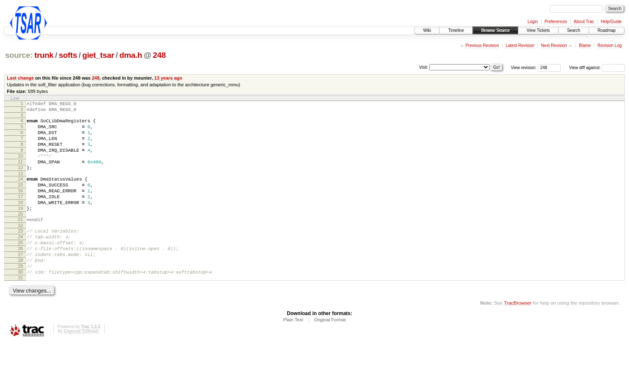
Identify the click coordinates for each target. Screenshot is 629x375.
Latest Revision (519, 45)
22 (20, 248)
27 (20, 281)
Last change (20, 77)
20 (20, 235)
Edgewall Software (81, 364)
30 (20, 303)
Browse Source (495, 30)
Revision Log (610, 45)
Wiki (427, 30)
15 (20, 199)
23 (20, 253)
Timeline (456, 30)
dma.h (130, 55)
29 (20, 296)
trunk (44, 55)
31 (20, 310)
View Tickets (538, 30)
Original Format (330, 352)
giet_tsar (98, 55)
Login (533, 21)
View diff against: (597, 67)
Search (573, 30)
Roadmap (607, 30)
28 (20, 289)
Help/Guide (611, 21)
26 (20, 274)
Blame (584, 45)
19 (20, 228)
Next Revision (554, 45)
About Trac (584, 21)
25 (20, 267)
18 (20, 221)
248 (159, 55)
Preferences (555, 21)
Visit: (423, 67)
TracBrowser (517, 335)
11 (20, 173)
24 (20, 260)
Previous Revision (482, 45)
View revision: (524, 67)
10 (20, 165)
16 (20, 206)
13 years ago (168, 77)
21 (20, 240)
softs (68, 55)
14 (20, 192)
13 (20, 187)
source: (19, 55)
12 (20, 180)
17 (20, 214)
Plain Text (293, 352)
